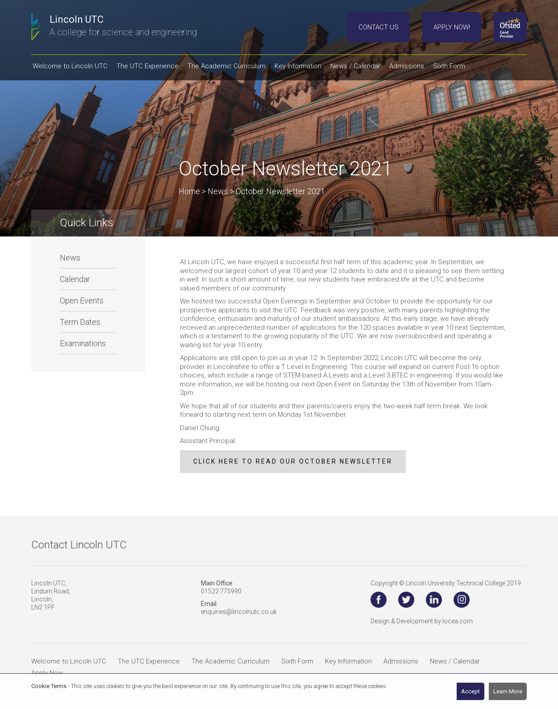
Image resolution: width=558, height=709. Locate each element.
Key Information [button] (298, 66)
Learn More (507, 691)
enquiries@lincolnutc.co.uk (239, 611)
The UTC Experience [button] (148, 66)
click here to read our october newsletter (292, 461)
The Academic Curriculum (231, 661)
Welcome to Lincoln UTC (68, 661)
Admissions (400, 661)
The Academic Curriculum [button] (226, 66)
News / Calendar (455, 661)
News (70, 257)
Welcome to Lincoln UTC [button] (70, 66)
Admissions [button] (406, 66)
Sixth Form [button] (449, 66)
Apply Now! (451, 27)
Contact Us (378, 27)
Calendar (75, 279)
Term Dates (80, 322)
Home (189, 191)
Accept (470, 691)
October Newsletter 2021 (280, 191)
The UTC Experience (149, 661)
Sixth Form (297, 661)
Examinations (83, 343)
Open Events (82, 300)
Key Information (348, 661)
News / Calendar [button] (355, 66)
